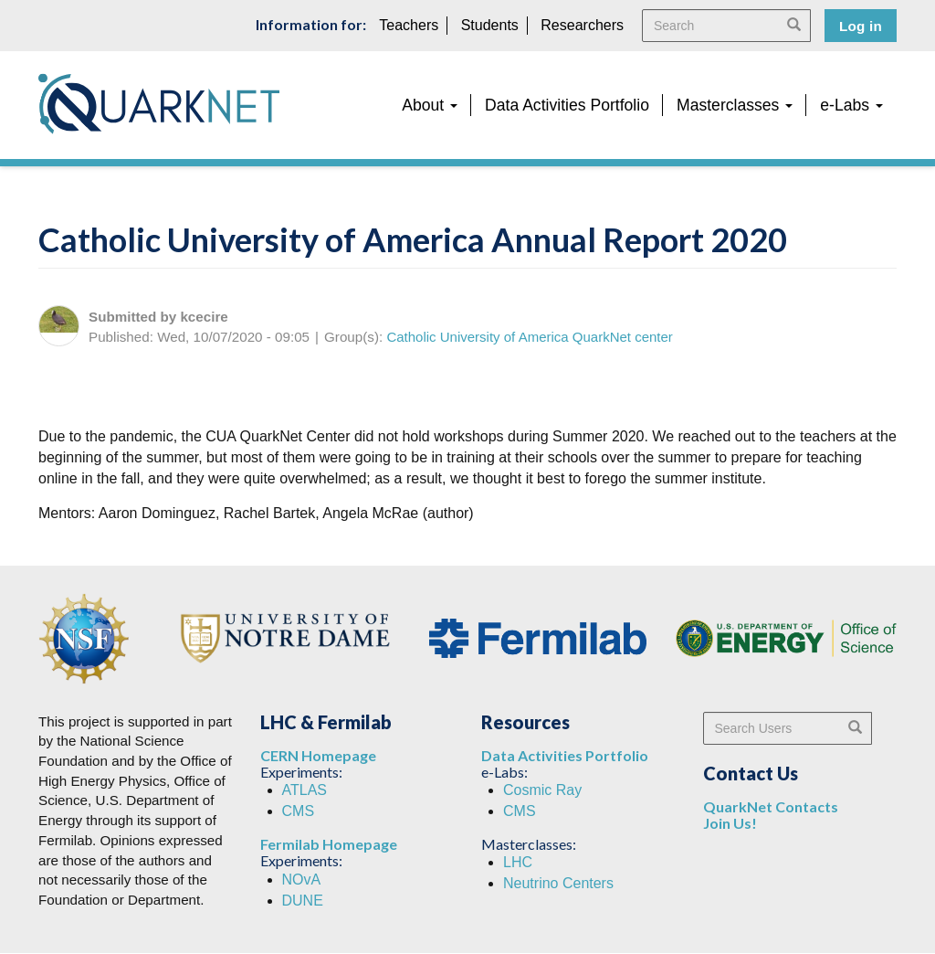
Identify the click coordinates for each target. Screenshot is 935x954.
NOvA (301, 879)
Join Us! (730, 823)
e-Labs (851, 105)
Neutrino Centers (558, 883)
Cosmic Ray (542, 790)
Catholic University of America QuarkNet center (529, 336)
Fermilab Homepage (328, 844)
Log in (860, 26)
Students (490, 25)
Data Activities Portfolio (567, 105)
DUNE (302, 900)
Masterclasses (735, 105)
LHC (517, 862)
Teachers (408, 25)
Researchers (582, 25)
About (429, 105)
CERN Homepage (318, 755)
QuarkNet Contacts (770, 806)
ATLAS (305, 790)
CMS (298, 811)
